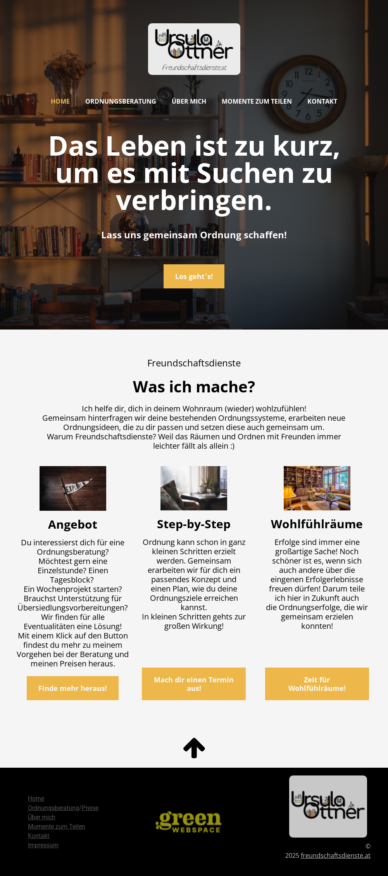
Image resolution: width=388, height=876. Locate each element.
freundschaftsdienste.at (336, 855)
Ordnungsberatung (120, 101)
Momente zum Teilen (257, 101)
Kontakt (322, 101)
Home (60, 101)
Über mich (189, 101)
